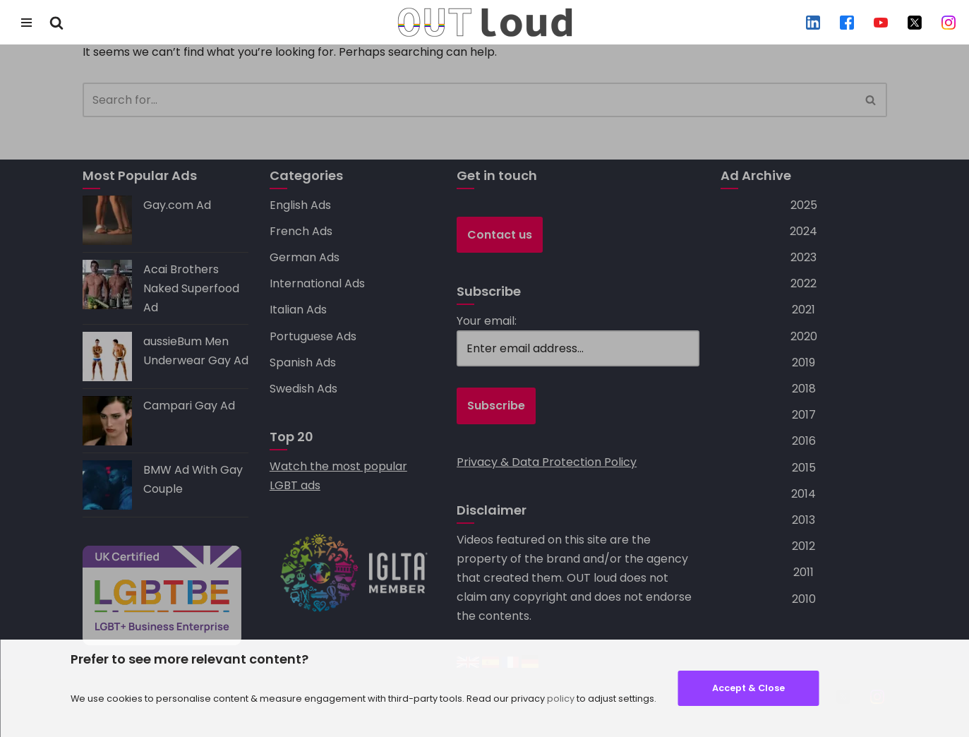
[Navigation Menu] (26, 22)
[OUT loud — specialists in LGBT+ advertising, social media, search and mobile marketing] (485, 22)
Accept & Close (748, 688)
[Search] (56, 23)
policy (560, 699)
